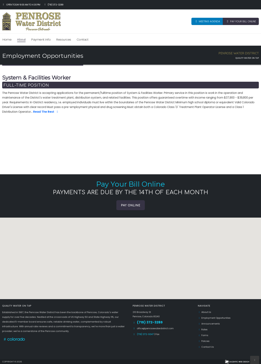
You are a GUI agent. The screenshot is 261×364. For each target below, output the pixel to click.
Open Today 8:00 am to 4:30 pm (21, 4)
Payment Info (41, 39)
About (21, 39)
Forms (203, 335)
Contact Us (206, 346)
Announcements (209, 323)
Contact (82, 39)
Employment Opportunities (215, 317)
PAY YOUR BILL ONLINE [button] (241, 21)
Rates (203, 329)
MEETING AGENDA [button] (207, 21)
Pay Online (130, 205)
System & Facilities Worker (36, 78)
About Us (205, 312)
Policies (204, 341)
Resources (63, 39)
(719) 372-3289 (53, 4)
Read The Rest (46, 112)
